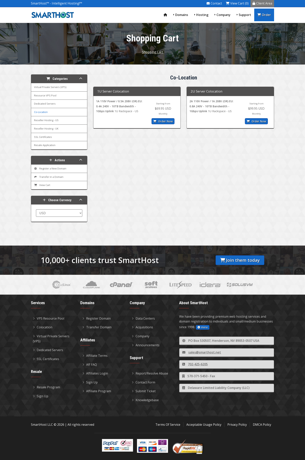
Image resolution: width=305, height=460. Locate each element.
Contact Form (143, 382)
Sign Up (40, 396)
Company (223, 15)
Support (245, 15)
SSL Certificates (43, 137)
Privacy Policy (237, 424)
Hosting (202, 15)
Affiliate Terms (95, 355)
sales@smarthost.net (201, 352)
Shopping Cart (152, 52)
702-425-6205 (195, 364)
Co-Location (41, 112)
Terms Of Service (167, 424)
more (203, 327)
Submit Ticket (144, 391)
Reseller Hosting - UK (46, 128)
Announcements (146, 345)
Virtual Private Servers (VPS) (50, 87)
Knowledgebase (145, 400)
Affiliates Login (95, 373)
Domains (181, 15)
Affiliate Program (96, 391)
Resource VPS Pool (45, 95)
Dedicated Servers (45, 103)
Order (264, 15)
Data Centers (143, 318)
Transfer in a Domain (48, 177)
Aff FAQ (89, 364)
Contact (214, 3)
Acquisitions (142, 327)
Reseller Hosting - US (46, 120)
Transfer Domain (96, 327)
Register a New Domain (50, 168)
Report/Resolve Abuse (150, 373)
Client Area (262, 3)
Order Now (163, 121)
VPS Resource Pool (48, 318)
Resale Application (44, 145)
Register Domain (96, 318)
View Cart (42, 185)
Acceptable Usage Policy (203, 424)
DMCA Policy (262, 424)
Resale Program (46, 387)
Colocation (42, 327)
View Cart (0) (237, 3)
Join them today (240, 260)
